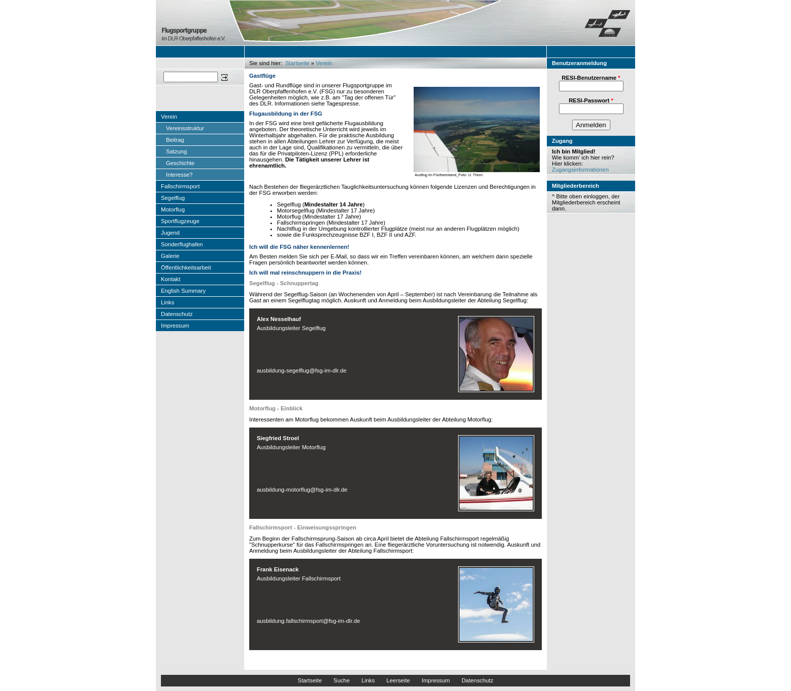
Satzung (176, 151)
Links (167, 302)
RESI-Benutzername (591, 78)
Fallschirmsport (180, 186)
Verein (169, 117)
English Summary (183, 291)
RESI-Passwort (591, 100)
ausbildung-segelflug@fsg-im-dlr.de (302, 370)
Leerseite (398, 680)
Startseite (298, 63)
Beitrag (175, 140)
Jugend (170, 233)
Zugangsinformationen (580, 170)
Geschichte (180, 163)
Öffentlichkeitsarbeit (186, 267)
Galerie (170, 256)
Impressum (175, 326)
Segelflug (173, 198)
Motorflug (173, 209)
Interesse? (179, 175)
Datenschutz (177, 314)
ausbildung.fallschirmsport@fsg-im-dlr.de (308, 621)
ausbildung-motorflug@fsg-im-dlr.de (302, 490)
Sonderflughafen (182, 244)
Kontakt (170, 279)
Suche (341, 680)
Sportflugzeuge (180, 221)
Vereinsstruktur (185, 128)
